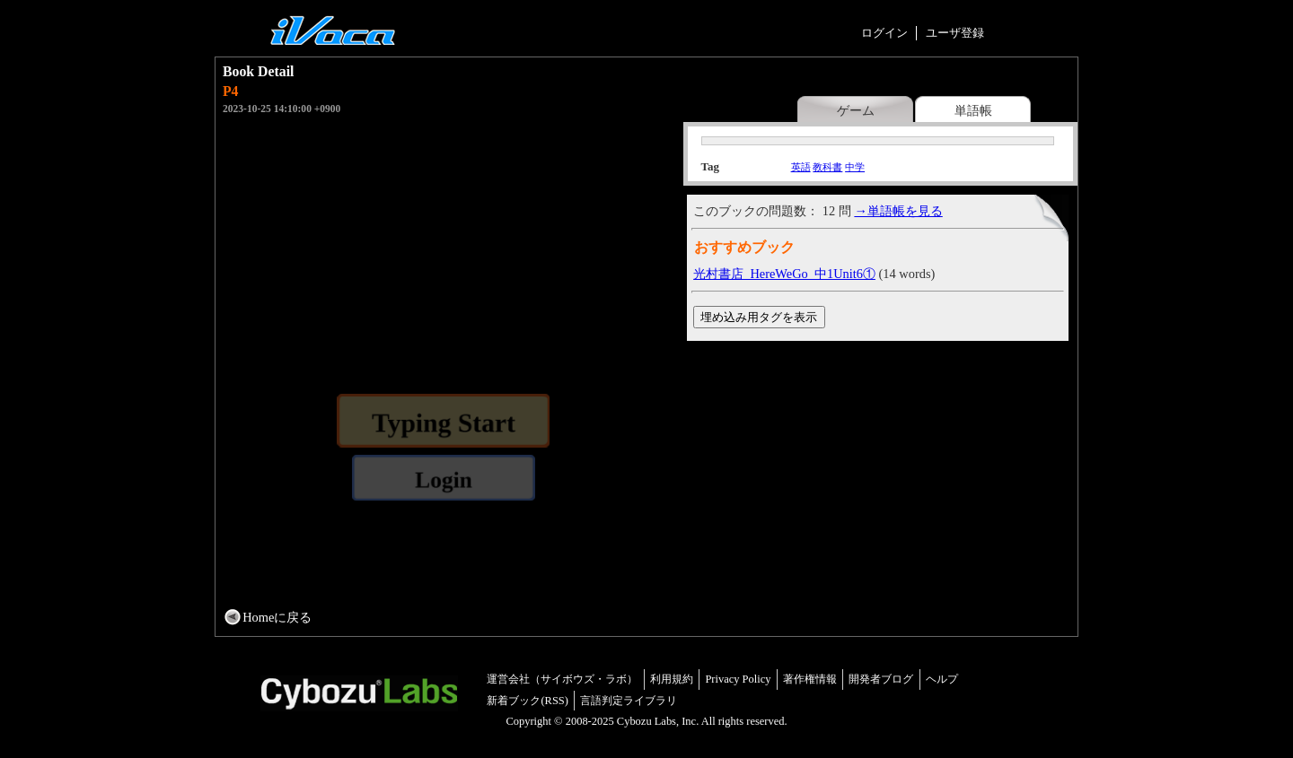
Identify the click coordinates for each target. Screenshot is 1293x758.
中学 (855, 166)
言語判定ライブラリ (628, 700)
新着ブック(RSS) (527, 700)
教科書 (827, 166)
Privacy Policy (737, 679)
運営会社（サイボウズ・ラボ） (562, 679)
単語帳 (973, 110)
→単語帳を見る (898, 211)
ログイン (884, 32)
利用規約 (671, 679)
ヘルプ (942, 679)
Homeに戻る (277, 617)
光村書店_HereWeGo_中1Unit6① (784, 273)
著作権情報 (810, 679)
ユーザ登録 (955, 32)
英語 (801, 166)
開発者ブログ (881, 679)
